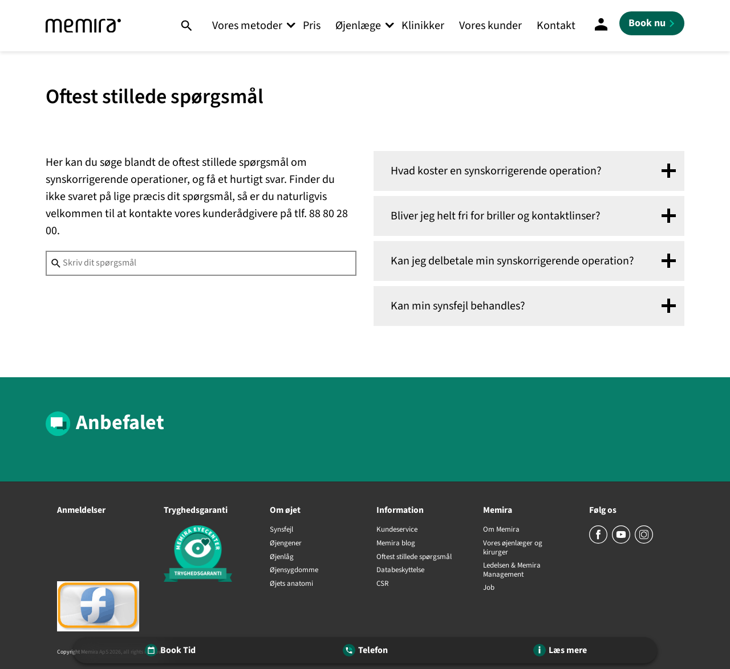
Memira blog (395, 543)
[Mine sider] (601, 25)
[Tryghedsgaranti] (206, 555)
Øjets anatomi (291, 584)
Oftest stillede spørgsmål (414, 557)
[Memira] (83, 26)
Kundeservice (396, 530)
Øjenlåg (282, 557)
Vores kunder (490, 26)
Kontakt (556, 26)
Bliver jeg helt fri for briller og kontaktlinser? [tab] (496, 216)
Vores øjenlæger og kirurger (512, 548)
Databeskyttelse (400, 570)
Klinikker (423, 26)
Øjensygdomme (294, 570)
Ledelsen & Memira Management (512, 570)
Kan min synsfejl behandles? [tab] (458, 306)
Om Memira (501, 530)
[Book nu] (651, 23)
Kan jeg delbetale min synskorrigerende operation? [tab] (512, 261)
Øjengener (286, 543)
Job (488, 588)
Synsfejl (281, 530)
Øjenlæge (358, 26)
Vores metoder (247, 26)
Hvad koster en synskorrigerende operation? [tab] (496, 171)
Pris (312, 26)
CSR (382, 584)
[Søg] (186, 25)
